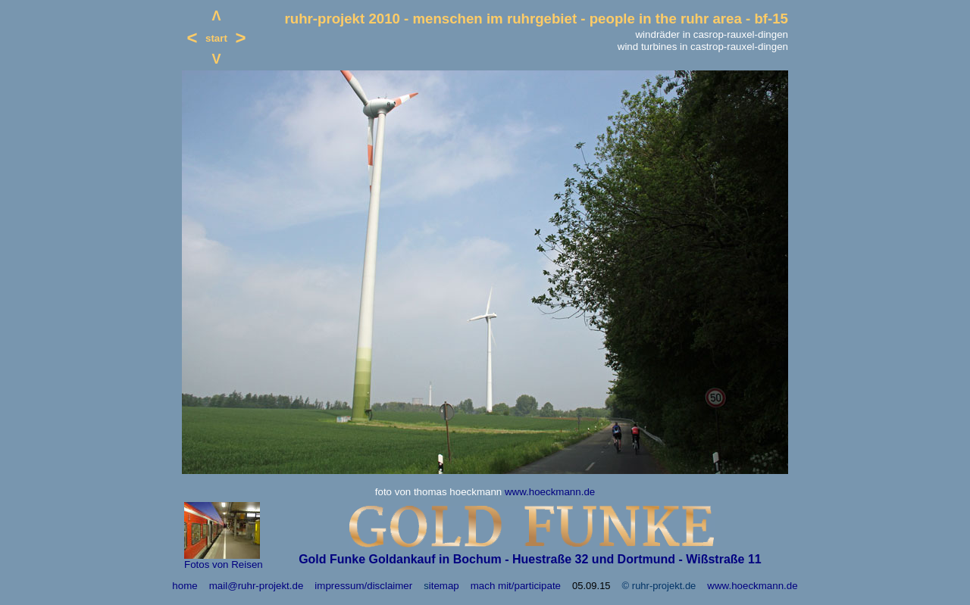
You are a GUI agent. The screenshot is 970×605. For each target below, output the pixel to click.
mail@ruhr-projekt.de (256, 585)
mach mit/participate (516, 585)
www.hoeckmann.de (550, 491)
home (184, 585)
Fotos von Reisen (223, 564)
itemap (444, 585)
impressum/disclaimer (363, 585)
